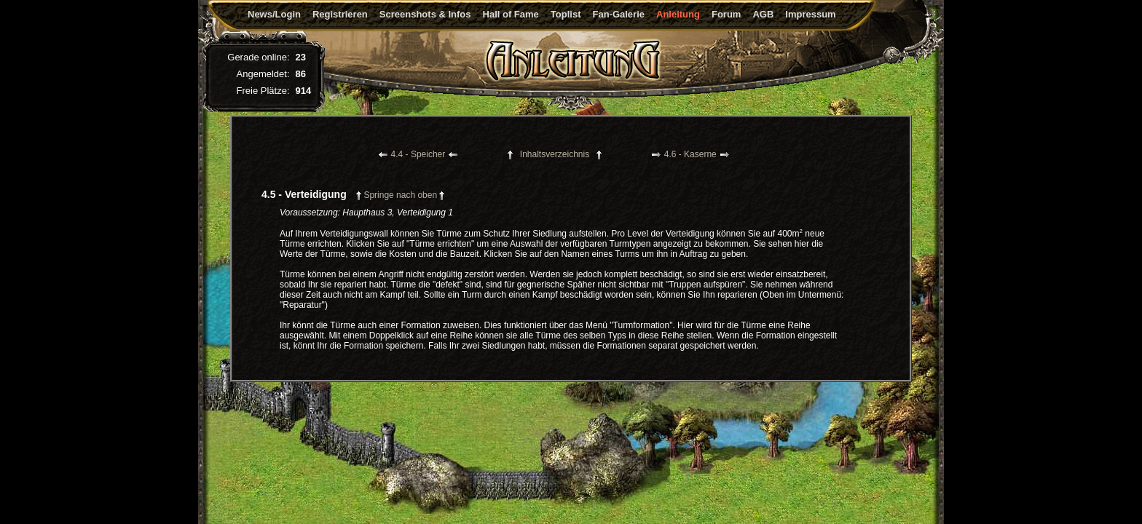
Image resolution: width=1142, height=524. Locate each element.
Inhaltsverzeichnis (555, 154)
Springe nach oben (400, 195)
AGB (762, 14)
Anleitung (678, 14)
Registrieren (340, 14)
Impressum (810, 14)
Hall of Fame (511, 14)
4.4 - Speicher (418, 154)
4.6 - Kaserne (690, 154)
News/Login (274, 14)
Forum (726, 14)
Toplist (566, 14)
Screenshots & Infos (425, 14)
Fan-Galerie (618, 14)
